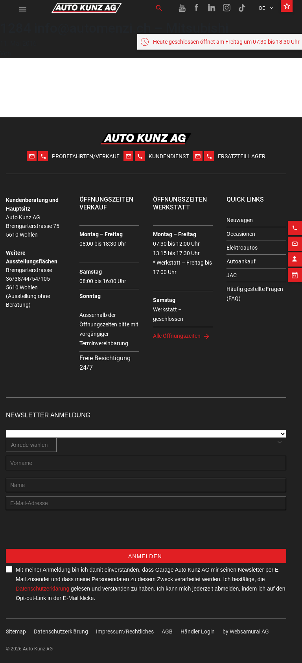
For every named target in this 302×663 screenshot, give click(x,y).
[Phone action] (295, 222)
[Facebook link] (197, 8)
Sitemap (16, 631)
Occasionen (240, 234)
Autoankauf (241, 261)
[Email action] (295, 238)
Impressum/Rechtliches (125, 631)
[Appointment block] (295, 270)
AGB (167, 631)
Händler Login (197, 631)
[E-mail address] (146, 503)
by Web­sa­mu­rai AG (246, 631)
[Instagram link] (227, 8)
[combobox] (31, 445)
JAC (231, 275)
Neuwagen (239, 220)
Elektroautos (242, 247)
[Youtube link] (182, 8)
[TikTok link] (242, 8)
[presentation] (65, 533)
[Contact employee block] (295, 254)
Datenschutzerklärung (42, 588)
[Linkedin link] (212, 8)
